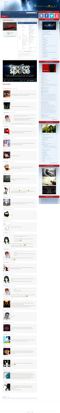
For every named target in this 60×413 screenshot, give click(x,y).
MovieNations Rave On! (46, 149)
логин (4, 12)
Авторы (5, 5)
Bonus (44, 142)
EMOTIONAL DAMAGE (47, 34)
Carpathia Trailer (45, 139)
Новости (5, 2)
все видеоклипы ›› (54, 58)
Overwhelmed (43, 74)
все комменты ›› (54, 119)
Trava (43, 36)
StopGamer (44, 44)
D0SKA (42, 89)
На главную (6, 1)
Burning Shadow (45, 144)
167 (29, 45)
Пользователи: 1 (45, 199)
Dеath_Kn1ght (19, 236)
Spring (44, 157)
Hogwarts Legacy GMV (46, 31)
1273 (29, 43)
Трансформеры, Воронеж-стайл (48, 137)
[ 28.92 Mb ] (10, 32)
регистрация (8, 12)
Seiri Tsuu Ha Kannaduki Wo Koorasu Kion (32, 30)
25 (29, 42)
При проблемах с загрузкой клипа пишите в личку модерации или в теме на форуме (23, 15)
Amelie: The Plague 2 (46, 134)
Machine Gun (45, 152)
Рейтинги (6, 6)
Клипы (5, 4)
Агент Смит (43, 81)
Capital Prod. (19, 115)
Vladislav (42, 75)
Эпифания (44, 49)
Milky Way (44, 39)
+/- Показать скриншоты (27, 51)
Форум (5, 9)
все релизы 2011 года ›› (53, 162)
